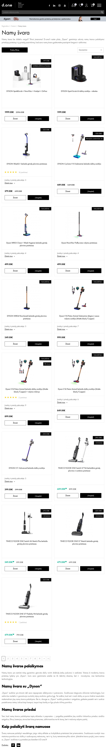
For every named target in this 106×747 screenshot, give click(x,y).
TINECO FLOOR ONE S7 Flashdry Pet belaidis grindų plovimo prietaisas (27, 615)
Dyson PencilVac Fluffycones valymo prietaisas (79, 242)
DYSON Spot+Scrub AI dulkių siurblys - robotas (79, 91)
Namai (13, 26)
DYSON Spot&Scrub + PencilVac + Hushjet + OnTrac (26, 91)
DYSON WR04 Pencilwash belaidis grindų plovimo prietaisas (27, 317)
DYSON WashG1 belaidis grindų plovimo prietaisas (27, 163)
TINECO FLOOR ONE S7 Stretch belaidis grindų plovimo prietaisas (79, 542)
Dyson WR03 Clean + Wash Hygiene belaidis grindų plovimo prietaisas (26, 244)
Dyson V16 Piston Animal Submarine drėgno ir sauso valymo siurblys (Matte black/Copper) (79, 317)
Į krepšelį (38, 119)
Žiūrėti (15, 119)
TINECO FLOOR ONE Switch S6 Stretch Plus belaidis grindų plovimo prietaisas (27, 542)
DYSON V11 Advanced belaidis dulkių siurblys (27, 468)
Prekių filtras (14, 50)
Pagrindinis (5, 26)
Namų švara (22, 26)
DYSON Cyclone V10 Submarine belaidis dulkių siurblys (79, 163)
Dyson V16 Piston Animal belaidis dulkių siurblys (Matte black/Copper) (79, 390)
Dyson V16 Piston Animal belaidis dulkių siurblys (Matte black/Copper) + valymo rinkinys (27, 390)
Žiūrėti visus (9, 183)
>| (49, 658)
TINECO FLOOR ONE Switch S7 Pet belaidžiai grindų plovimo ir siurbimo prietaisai (79, 469)
